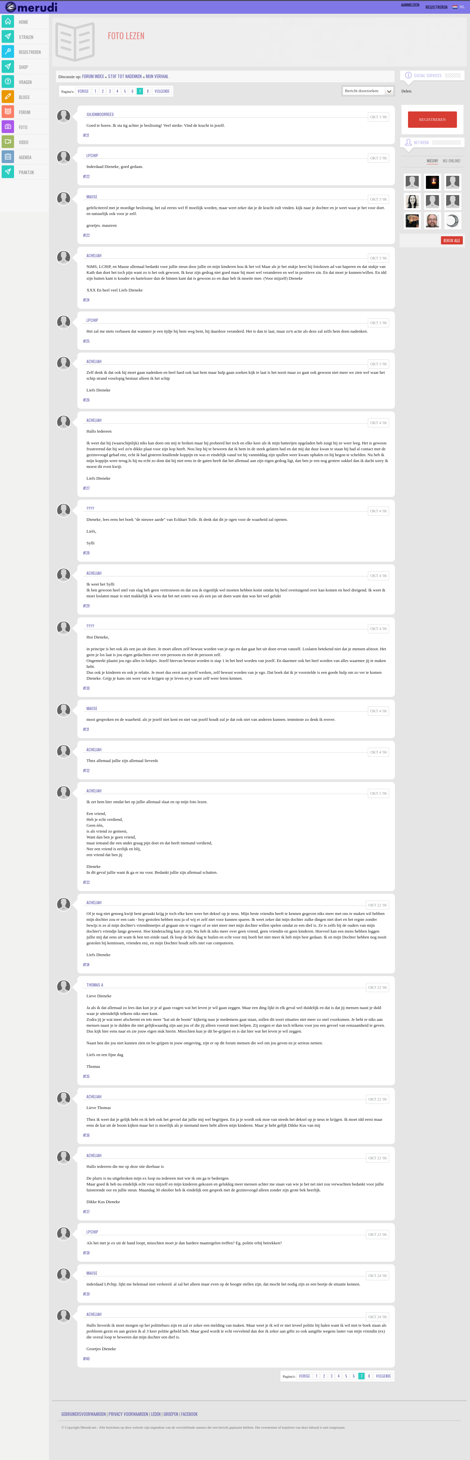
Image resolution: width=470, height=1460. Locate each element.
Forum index (93, 76)
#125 (86, 341)
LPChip (92, 155)
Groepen (171, 1414)
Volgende (162, 91)
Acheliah (94, 255)
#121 (86, 135)
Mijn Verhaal (157, 76)
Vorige (83, 91)
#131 (86, 729)
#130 (86, 688)
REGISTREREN (432, 119)
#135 (86, 1076)
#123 (86, 235)
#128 (86, 553)
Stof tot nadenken (125, 76)
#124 (86, 300)
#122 (86, 176)
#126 (86, 400)
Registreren (436, 7)
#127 (86, 488)
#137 (86, 1211)
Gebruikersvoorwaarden (83, 1414)
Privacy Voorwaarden (128, 1414)
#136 (86, 1135)
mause (91, 196)
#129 (86, 605)
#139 (86, 1294)
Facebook (189, 1414)
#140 (86, 1358)
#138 (86, 1252)
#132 (86, 770)
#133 (86, 882)
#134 (86, 964)
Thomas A (94, 984)
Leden (156, 1414)
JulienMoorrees (100, 114)
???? (90, 508)
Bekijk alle (452, 240)
